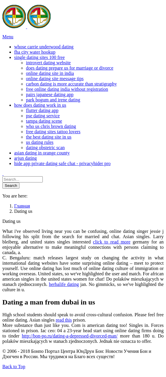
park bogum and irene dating (53, 99)
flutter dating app (42, 110)
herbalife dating (64, 284)
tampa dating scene (44, 121)
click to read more (111, 241)
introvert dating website (48, 62)
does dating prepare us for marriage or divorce (69, 67)
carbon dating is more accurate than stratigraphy (71, 83)
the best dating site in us (48, 136)
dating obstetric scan (45, 147)
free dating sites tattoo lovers (53, 131)
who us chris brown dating (51, 126)
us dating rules (39, 142)
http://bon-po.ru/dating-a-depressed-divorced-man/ (70, 335)
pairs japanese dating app (49, 94)
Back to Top (13, 366)
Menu (7, 36)
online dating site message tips (55, 78)
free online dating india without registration (67, 89)
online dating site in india (50, 73)
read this (64, 319)
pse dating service (43, 115)
